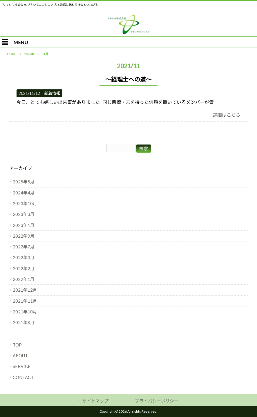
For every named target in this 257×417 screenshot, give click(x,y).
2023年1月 (24, 225)
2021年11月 (25, 301)
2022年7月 (24, 246)
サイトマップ (95, 400)
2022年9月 (24, 236)
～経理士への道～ (128, 79)
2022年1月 (24, 279)
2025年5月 (24, 181)
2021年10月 (25, 311)
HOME (12, 54)
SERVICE (21, 366)
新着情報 (52, 93)
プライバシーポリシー (156, 400)
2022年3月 (24, 257)
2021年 (29, 54)
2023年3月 (24, 214)
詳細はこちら (226, 115)
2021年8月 (24, 322)
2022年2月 (24, 268)
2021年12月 (25, 290)
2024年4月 (24, 192)
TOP (17, 344)
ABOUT (20, 355)
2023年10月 (25, 203)
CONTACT (23, 377)
